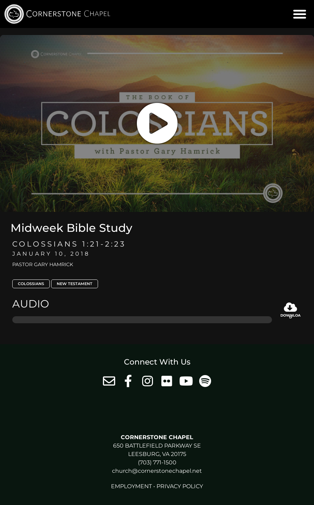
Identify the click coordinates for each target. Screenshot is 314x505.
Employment (131, 486)
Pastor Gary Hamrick (42, 264)
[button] (299, 14)
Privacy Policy (179, 486)
